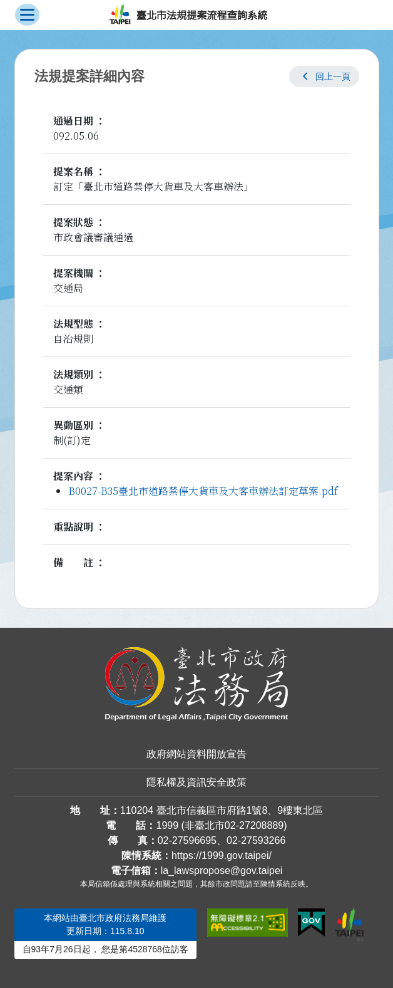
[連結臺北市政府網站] (349, 924)
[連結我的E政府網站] (311, 922)
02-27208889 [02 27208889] (254, 825)
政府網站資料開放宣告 (196, 754)
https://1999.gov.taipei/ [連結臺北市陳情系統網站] (221, 855)
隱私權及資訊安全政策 (196, 782)
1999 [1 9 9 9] (167, 825)
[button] (324, 76)
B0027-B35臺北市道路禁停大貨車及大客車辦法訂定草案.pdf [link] (203, 491)
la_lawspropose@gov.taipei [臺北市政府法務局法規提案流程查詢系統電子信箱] (222, 870)
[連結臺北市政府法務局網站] (196, 684)
